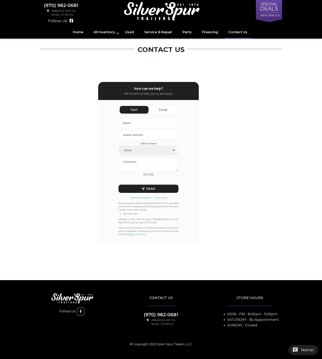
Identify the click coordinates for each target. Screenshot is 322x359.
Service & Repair (158, 32)
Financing (210, 32)
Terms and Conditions (140, 197)
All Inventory (104, 32)
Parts (187, 32)
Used (129, 32)
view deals (268, 15)
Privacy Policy (160, 197)
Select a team (148, 143)
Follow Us (60, 20)
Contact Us (237, 32)
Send (148, 189)
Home (78, 32)
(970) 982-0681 (161, 314)
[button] (80, 311)
